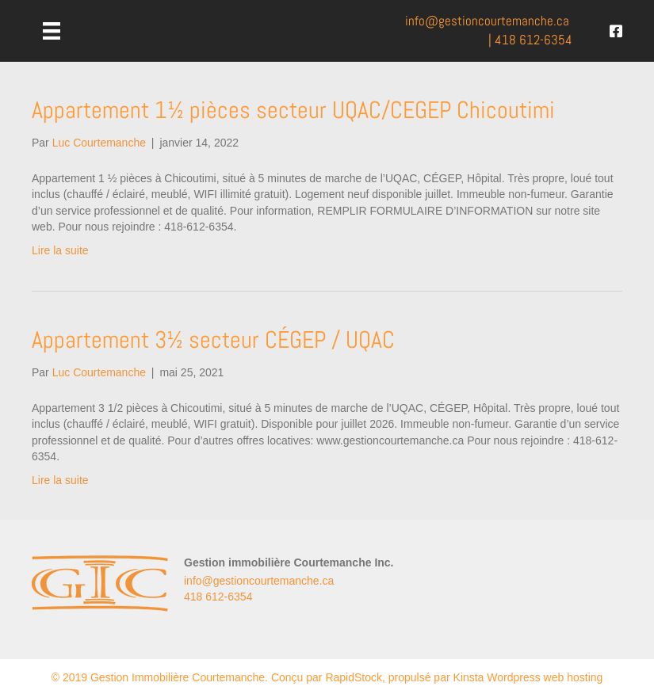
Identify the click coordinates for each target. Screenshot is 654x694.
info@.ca (487, 21)
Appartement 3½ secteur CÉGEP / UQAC (213, 340)
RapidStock (353, 677)
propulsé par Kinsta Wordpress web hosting (495, 677)
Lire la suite (60, 250)
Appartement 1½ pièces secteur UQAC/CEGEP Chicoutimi (293, 110)
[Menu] (51, 31)
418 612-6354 (533, 40)
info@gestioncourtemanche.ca (259, 580)
